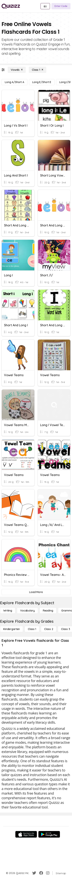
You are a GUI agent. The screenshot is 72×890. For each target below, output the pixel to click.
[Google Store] (49, 834)
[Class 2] (48, 629)
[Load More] (36, 592)
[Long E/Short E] (42, 82)
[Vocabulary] (27, 610)
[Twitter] (34, 873)
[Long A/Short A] (14, 82)
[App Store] (26, 834)
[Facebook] (41, 873)
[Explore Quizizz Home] (11, 6)
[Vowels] (17, 70)
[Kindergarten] (11, 629)
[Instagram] (48, 873)
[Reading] (48, 610)
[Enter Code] (60, 6)
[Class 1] (37, 70)
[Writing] (7, 610)
